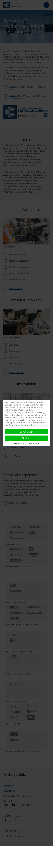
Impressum (33, 443)
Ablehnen (26, 438)
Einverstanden (26, 431)
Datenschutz (20, 443)
